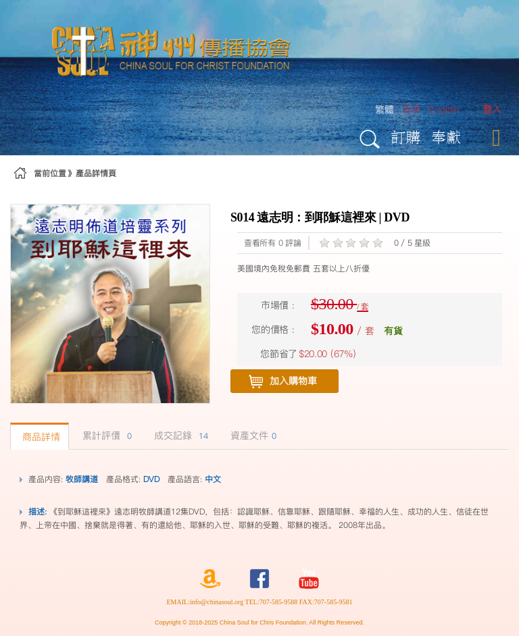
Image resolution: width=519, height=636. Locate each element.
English (444, 109)
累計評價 (105, 435)
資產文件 (251, 435)
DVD (151, 479)
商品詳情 (39, 437)
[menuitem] (492, 109)
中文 (213, 479)
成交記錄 (179, 435)
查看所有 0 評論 (272, 242)
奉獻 (446, 137)
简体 (411, 109)
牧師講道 (82, 479)
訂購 (405, 137)
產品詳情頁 (96, 173)
